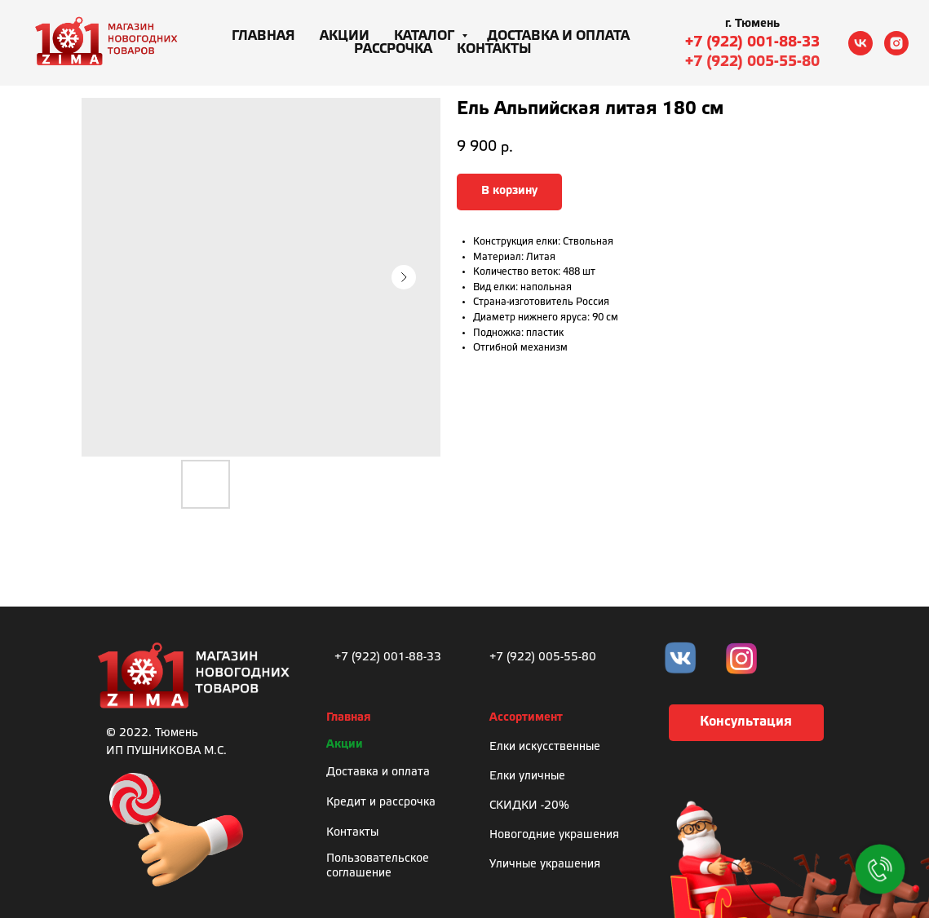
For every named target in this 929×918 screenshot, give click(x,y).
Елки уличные (527, 776)
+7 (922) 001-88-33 (752, 42)
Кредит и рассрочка (381, 802)
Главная (263, 36)
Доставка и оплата (558, 36)
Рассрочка (393, 49)
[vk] (860, 43)
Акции (344, 36)
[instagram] (896, 43)
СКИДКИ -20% (529, 806)
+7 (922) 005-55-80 (752, 61)
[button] (746, 722)
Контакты (494, 49)
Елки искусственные (544, 747)
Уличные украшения (544, 864)
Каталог (426, 36)
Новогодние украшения (554, 835)
